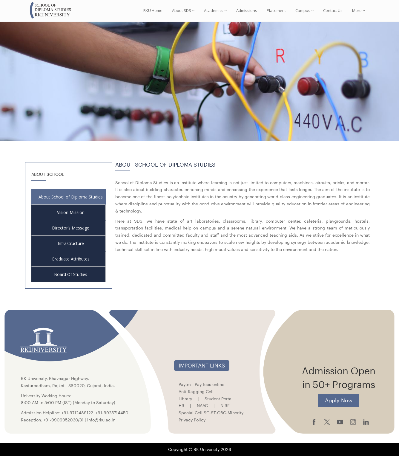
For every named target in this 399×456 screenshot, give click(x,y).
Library (185, 398)
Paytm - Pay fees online (201, 384)
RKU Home (152, 10)
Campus (304, 10)
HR (181, 405)
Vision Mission (71, 212)
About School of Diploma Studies (71, 197)
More (358, 10)
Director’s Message (70, 228)
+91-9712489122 (77, 412)
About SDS (183, 10)
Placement (276, 10)
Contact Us (333, 10)
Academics (215, 10)
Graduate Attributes (71, 259)
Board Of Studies (70, 274)
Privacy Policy (192, 419)
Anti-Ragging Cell (196, 391)
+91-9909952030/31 (64, 419)
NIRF (225, 405)
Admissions (246, 10)
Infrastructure (71, 243)
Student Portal (219, 398)
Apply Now (338, 400)
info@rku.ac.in (101, 419)
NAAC (202, 405)
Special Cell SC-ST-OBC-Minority (211, 412)
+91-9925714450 (112, 412)
